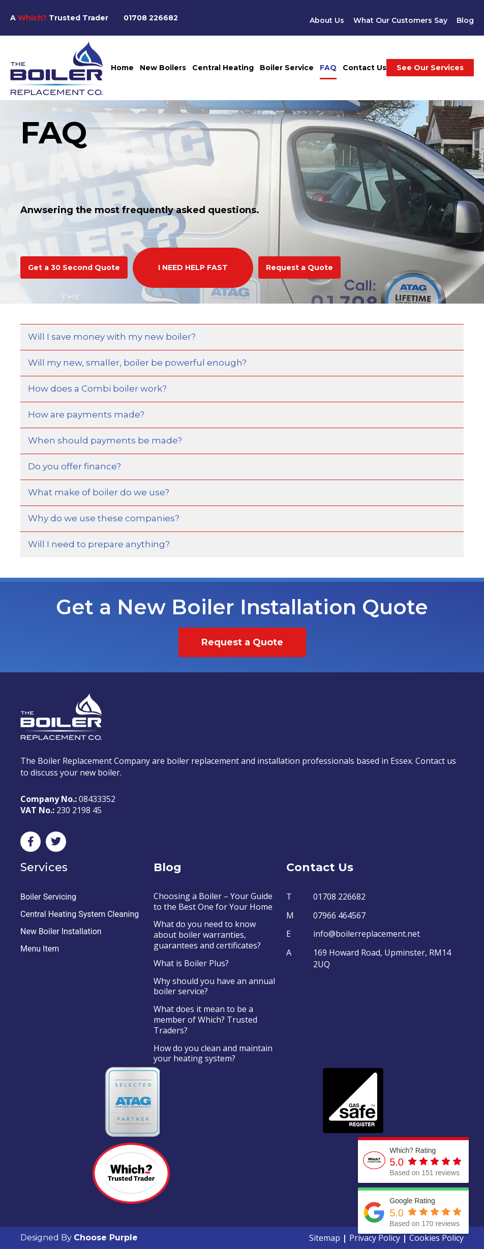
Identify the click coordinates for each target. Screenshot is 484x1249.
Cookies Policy (436, 1237)
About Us (326, 20)
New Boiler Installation (61, 931)
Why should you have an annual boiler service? (214, 986)
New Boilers (163, 67)
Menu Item (39, 949)
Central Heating (223, 67)
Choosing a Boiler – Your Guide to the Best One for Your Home (213, 901)
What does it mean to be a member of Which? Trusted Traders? (205, 1019)
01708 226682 (151, 17)
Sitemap (324, 1237)
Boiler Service (287, 67)
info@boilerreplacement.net (366, 933)
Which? (32, 17)
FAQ (328, 67)
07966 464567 (339, 915)
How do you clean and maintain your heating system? (213, 1053)
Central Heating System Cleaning (79, 914)
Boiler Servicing (48, 897)
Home (122, 67)
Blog (465, 20)
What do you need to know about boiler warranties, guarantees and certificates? (207, 934)
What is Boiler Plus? (191, 963)
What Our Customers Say (400, 20)
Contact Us (364, 67)
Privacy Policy (374, 1237)
